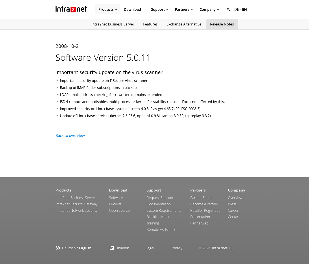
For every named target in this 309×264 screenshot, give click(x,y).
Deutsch (69, 248)
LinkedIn (119, 248)
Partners (182, 9)
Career (233, 210)
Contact (234, 216)
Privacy (176, 248)
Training (153, 223)
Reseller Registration (206, 210)
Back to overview (70, 135)
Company (208, 9)
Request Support (160, 197)
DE (236, 9)
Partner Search (201, 197)
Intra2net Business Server (113, 24)
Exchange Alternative (184, 24)
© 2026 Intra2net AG (216, 248)
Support (158, 9)
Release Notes (222, 24)
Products (106, 9)
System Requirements (164, 210)
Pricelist (115, 204)
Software (116, 197)
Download (132, 9)
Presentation (200, 216)
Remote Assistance (161, 229)
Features (150, 24)
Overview (235, 197)
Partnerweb (199, 223)
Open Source (119, 210)
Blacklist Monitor (160, 216)
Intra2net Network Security (76, 210)
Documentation (159, 204)
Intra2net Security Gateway (76, 204)
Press (232, 204)
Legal (150, 248)
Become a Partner (204, 204)
